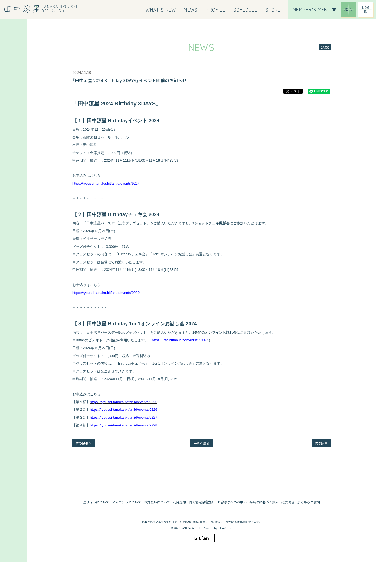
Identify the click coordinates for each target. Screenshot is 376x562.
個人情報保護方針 (202, 502)
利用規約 (179, 502)
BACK (324, 47)
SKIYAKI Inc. (225, 528)
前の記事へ (83, 443)
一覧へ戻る (201, 443)
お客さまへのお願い (232, 502)
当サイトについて (96, 502)
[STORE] (273, 9)
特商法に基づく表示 (264, 502)
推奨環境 (287, 502)
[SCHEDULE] (245, 9)
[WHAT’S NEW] (161, 9)
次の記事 (321, 443)
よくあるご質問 (308, 502)
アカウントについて (126, 502)
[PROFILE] (216, 9)
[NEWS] (190, 9)
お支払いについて (157, 502)
